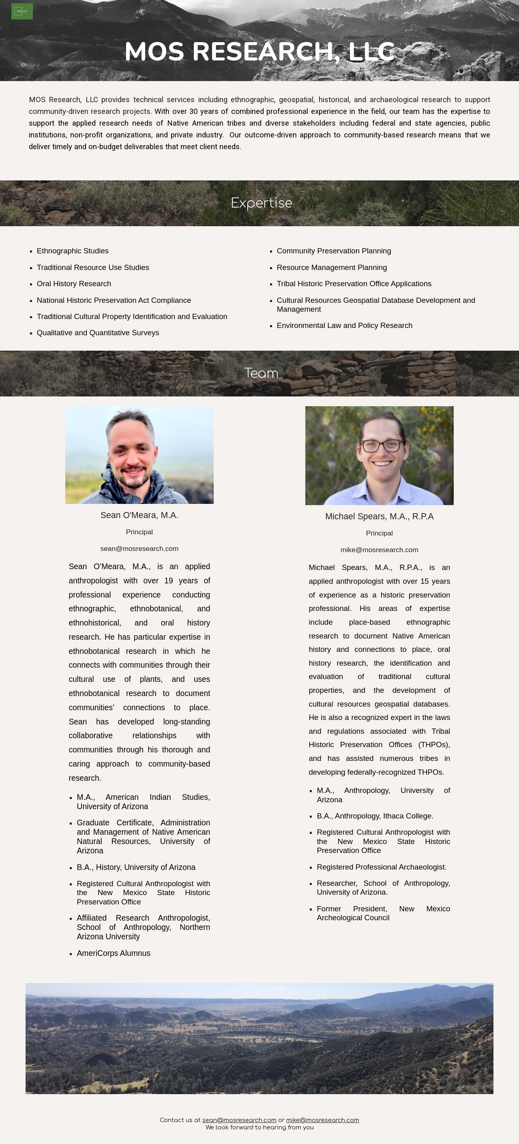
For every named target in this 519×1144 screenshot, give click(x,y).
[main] (259, 51)
